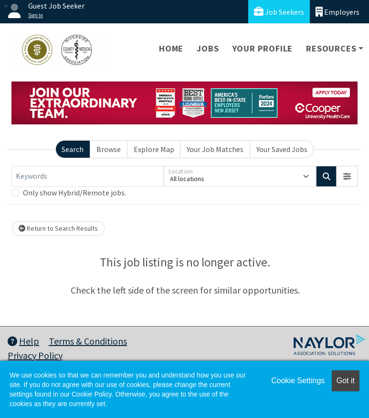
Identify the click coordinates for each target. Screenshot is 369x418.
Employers (337, 12)
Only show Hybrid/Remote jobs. (74, 192)
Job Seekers (279, 12)
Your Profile (262, 48)
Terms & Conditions (88, 341)
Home (171, 48)
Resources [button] (331, 48)
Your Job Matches (215, 149)
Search (73, 149)
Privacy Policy (35, 355)
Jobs (208, 48)
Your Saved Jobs (281, 149)
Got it (346, 381)
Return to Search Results (58, 228)
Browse (108, 149)
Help (23, 341)
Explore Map (154, 149)
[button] (347, 176)
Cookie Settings (298, 381)
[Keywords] (87, 176)
